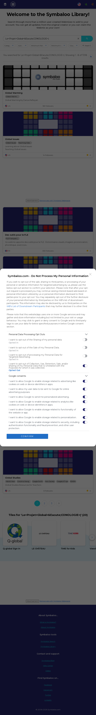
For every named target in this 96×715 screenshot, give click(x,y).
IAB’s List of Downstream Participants (26, 306)
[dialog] (48, 357)
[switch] (85, 339)
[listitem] (48, 334)
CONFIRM (27, 436)
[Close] (90, 274)
